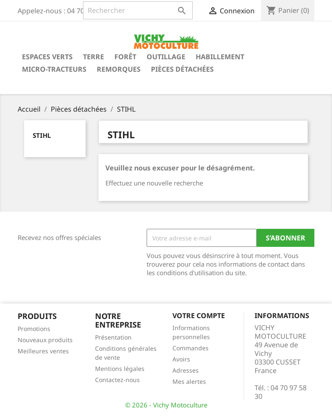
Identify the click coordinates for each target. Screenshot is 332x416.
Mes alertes (189, 381)
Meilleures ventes (43, 351)
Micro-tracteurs (54, 69)
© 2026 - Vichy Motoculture (166, 405)
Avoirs (181, 359)
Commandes (190, 348)
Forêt (125, 56)
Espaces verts (47, 56)
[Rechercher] (138, 10)
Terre (93, 56)
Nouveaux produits (45, 340)
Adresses (185, 370)
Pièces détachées (182, 69)
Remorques (119, 69)
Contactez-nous (117, 380)
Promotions (34, 329)
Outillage (166, 56)
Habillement (220, 56)
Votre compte (198, 315)
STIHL (42, 135)
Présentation (113, 337)
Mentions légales (119, 368)
